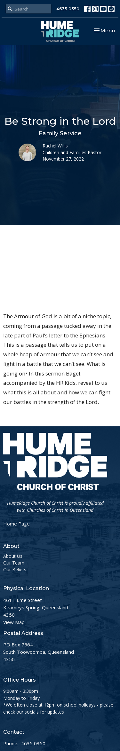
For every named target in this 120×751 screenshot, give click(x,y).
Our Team (13, 563)
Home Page (16, 523)
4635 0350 (67, 8)
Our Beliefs (14, 569)
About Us (12, 556)
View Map (14, 622)
